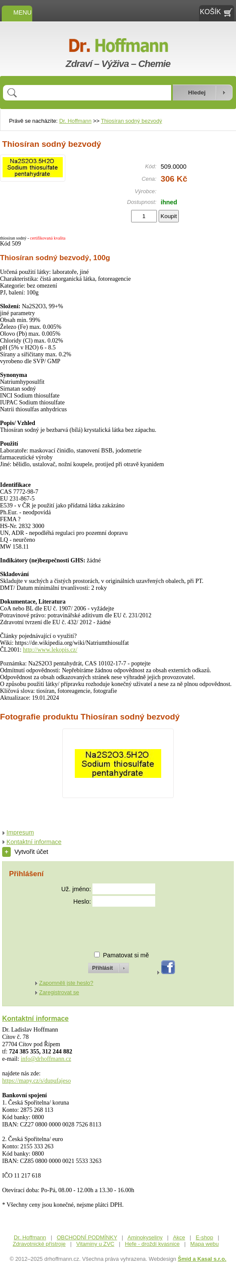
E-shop (204, 1237)
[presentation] (100, 925)
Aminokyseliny (144, 1237)
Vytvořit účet (25, 851)
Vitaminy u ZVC (95, 1244)
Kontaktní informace (33, 841)
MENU (17, 12)
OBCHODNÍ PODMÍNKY (87, 1237)
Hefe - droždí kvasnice (152, 1244)
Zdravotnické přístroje (39, 1244)
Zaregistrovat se (59, 992)
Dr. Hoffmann (75, 121)
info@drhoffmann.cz (46, 1059)
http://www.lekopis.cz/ (50, 650)
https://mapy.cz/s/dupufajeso (36, 1081)
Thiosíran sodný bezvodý (131, 121)
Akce (179, 1237)
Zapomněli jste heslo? (66, 983)
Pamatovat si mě (126, 955)
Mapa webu (204, 1244)
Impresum (20, 832)
